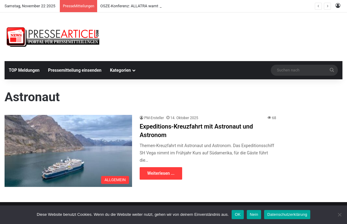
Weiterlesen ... (161, 173)
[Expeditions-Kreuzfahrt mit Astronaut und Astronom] (68, 151)
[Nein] (339, 215)
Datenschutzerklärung (287, 214)
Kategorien (120, 70)
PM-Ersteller (154, 118)
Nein (254, 214)
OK (237, 214)
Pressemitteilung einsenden (74, 70)
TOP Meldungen (24, 70)
